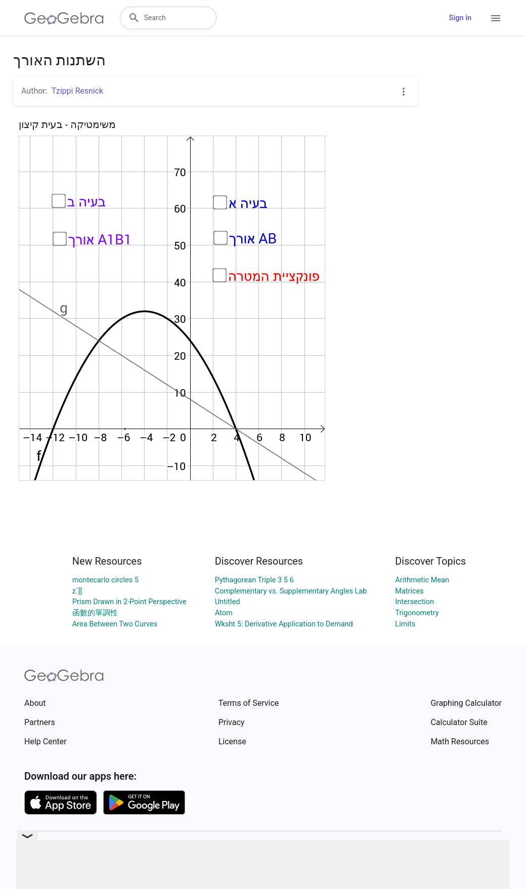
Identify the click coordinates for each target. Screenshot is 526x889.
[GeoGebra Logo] (64, 18)
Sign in (460, 18)
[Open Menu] (496, 18)
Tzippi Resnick (78, 91)
